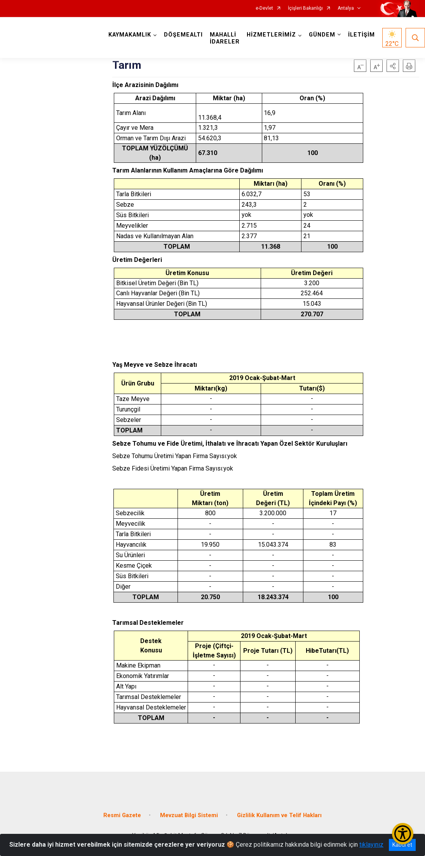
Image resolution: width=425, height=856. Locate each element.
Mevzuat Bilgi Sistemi (189, 815)
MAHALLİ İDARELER (225, 38)
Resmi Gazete (122, 815)
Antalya (346, 8)
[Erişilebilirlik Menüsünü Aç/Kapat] (402, 833)
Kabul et (402, 845)
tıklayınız (371, 844)
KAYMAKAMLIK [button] (129, 34)
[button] (393, 65)
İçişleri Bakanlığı (305, 8)
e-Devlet (264, 8)
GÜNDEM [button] (322, 34)
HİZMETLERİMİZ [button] (271, 34)
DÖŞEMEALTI (183, 34)
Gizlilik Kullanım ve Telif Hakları (279, 815)
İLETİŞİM (361, 34)
